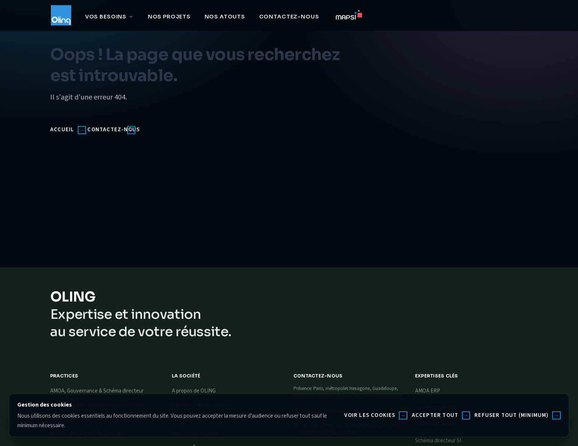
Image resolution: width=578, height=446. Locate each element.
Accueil (62, 129)
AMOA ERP (427, 391)
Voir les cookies (369, 415)
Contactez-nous (289, 16)
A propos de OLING (194, 391)
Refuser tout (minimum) (511, 415)
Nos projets (169, 16)
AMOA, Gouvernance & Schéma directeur (97, 391)
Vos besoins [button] (105, 16)
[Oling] (61, 15)
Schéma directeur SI (438, 441)
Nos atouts (225, 16)
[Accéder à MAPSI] (348, 17)
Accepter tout (435, 415)
